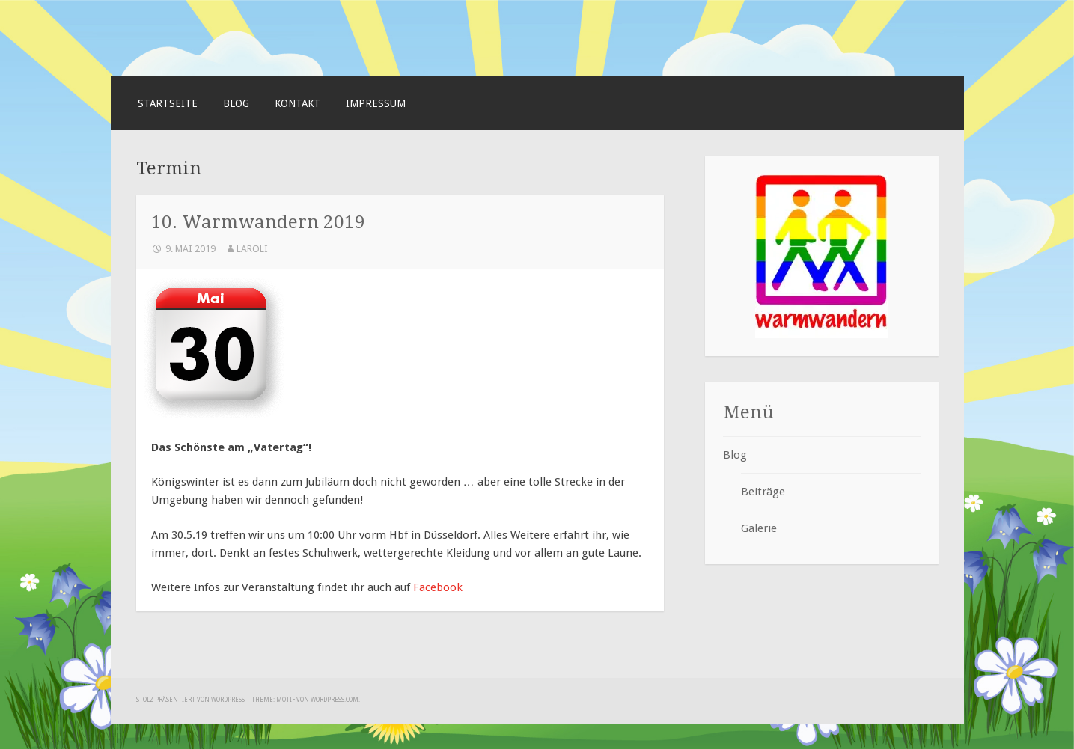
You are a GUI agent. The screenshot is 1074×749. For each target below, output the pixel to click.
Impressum (376, 103)
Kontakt (297, 103)
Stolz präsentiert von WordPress (190, 700)
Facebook (438, 587)
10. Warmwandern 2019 (258, 222)
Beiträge (763, 491)
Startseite (168, 103)
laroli (252, 248)
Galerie (759, 528)
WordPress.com (334, 700)
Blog (236, 103)
